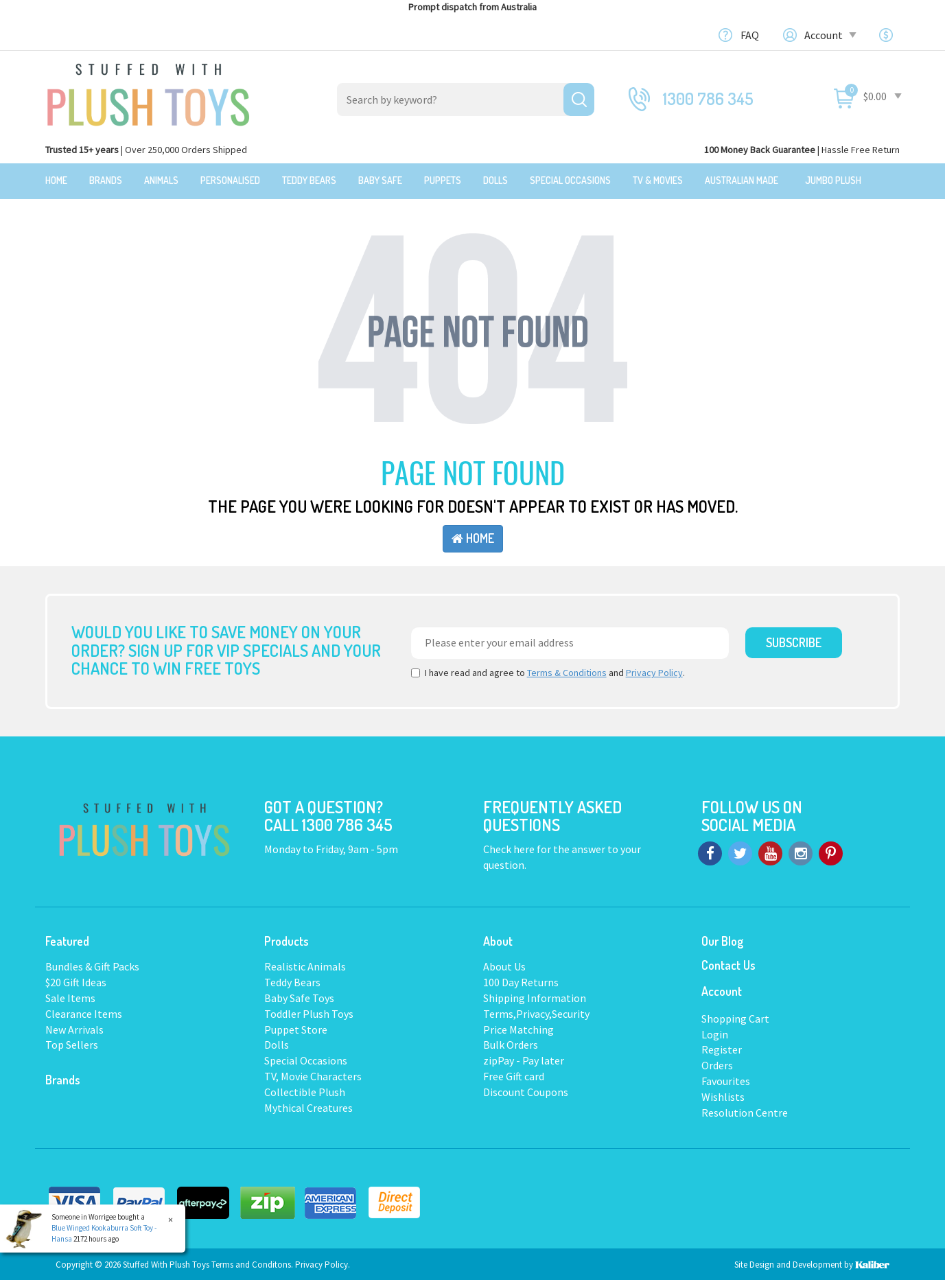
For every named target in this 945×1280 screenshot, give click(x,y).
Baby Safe (380, 180)
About (498, 939)
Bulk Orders (510, 1043)
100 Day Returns (521, 981)
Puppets (442, 180)
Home (56, 180)
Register (721, 1048)
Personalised (230, 180)
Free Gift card (513, 1075)
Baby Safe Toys (299, 996)
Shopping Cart (735, 1017)
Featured (67, 939)
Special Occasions (570, 180)
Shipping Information (534, 996)
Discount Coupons (525, 1090)
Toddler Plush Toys (308, 1012)
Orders (717, 1064)
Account (829, 35)
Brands (105, 180)
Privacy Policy (654, 671)
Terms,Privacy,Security (536, 1012)
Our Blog (722, 939)
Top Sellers (71, 1043)
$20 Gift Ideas (75, 981)
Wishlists (723, 1095)
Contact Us (728, 963)
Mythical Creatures (308, 1106)
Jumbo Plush (833, 180)
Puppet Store (295, 1027)
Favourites (725, 1079)
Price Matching (518, 1027)
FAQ (749, 35)
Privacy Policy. (322, 1262)
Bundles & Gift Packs (92, 965)
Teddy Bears (309, 180)
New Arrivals (74, 1027)
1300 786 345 (708, 98)
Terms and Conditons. (253, 1262)
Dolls (495, 180)
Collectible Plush (304, 1090)
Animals (161, 180)
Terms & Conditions (567, 671)
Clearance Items (83, 1012)
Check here (510, 847)
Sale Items (70, 996)
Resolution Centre (744, 1111)
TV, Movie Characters (313, 1075)
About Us (504, 965)
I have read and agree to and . (548, 671)
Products (286, 939)
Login (714, 1032)
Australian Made (741, 180)
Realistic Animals (305, 965)
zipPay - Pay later (523, 1059)
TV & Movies (658, 180)
